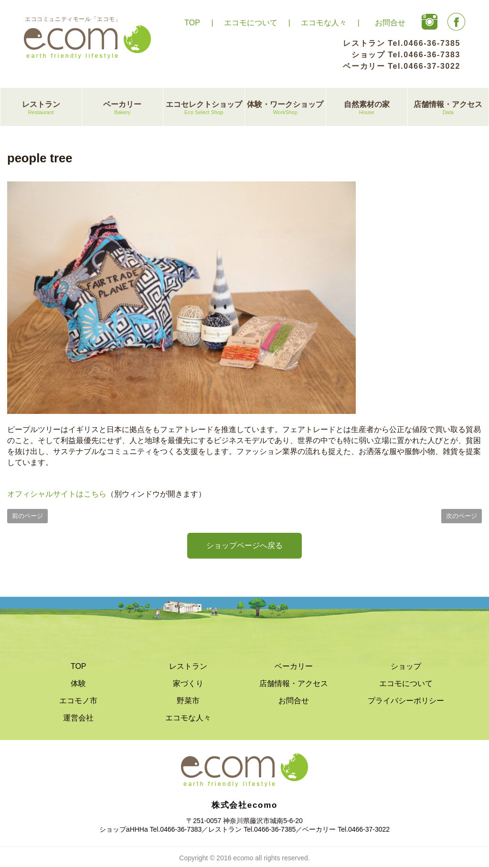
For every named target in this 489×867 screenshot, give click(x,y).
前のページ (27, 515)
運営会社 (78, 718)
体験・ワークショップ (285, 108)
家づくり (188, 683)
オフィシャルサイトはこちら (56, 494)
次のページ (461, 515)
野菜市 (188, 701)
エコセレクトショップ (203, 108)
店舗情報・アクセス (448, 108)
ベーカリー (122, 108)
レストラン (41, 108)
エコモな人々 (324, 23)
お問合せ (390, 23)
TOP (192, 23)
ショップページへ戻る (244, 545)
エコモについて (250, 23)
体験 (78, 683)
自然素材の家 (366, 108)
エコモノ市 (78, 701)
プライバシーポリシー (406, 701)
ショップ (406, 666)
